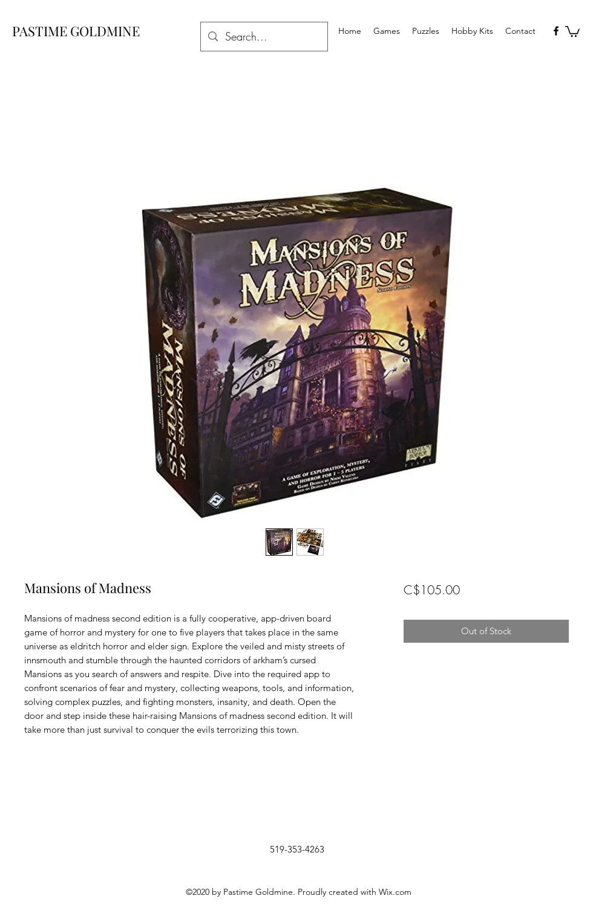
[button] (572, 31)
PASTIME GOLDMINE (76, 31)
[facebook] (556, 31)
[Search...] (263, 36)
